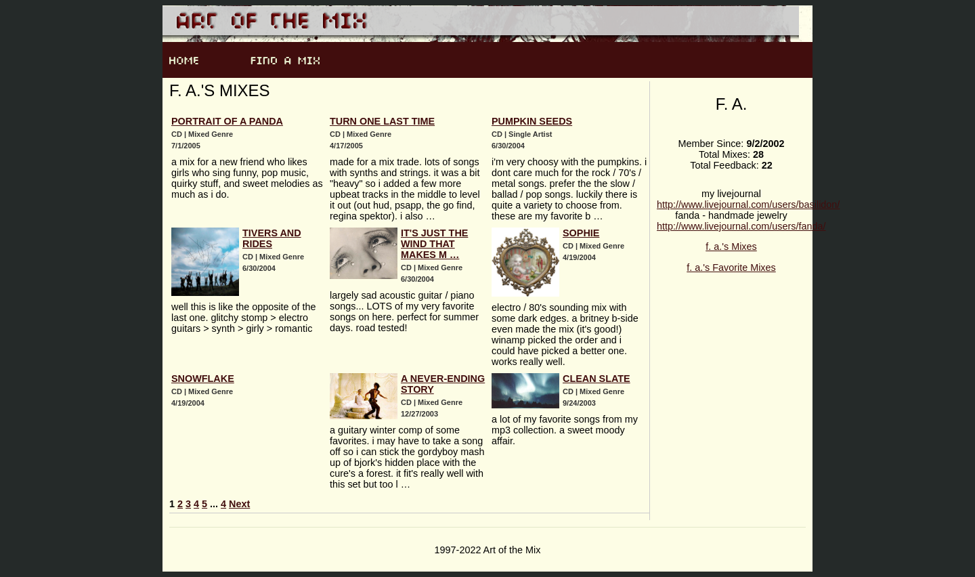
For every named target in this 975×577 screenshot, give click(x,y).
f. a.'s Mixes (731, 246)
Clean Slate (596, 378)
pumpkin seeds (532, 121)
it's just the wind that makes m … (434, 244)
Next (239, 503)
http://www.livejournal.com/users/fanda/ (741, 226)
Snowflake (202, 378)
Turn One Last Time (382, 121)
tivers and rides (271, 238)
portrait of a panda (227, 121)
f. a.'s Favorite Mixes (731, 267)
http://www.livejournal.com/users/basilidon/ (748, 204)
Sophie (581, 233)
